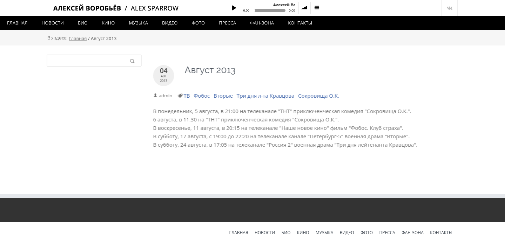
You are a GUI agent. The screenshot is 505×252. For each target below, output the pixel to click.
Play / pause (234, 8)
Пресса (227, 23)
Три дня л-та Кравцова (266, 95)
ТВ (187, 95)
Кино (108, 23)
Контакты (300, 23)
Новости (53, 23)
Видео (170, 23)
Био (83, 23)
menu (317, 8)
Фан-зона (262, 23)
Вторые (223, 95)
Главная (17, 23)
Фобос (202, 95)
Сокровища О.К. (318, 95)
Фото (198, 23)
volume (305, 8)
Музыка (138, 23)
